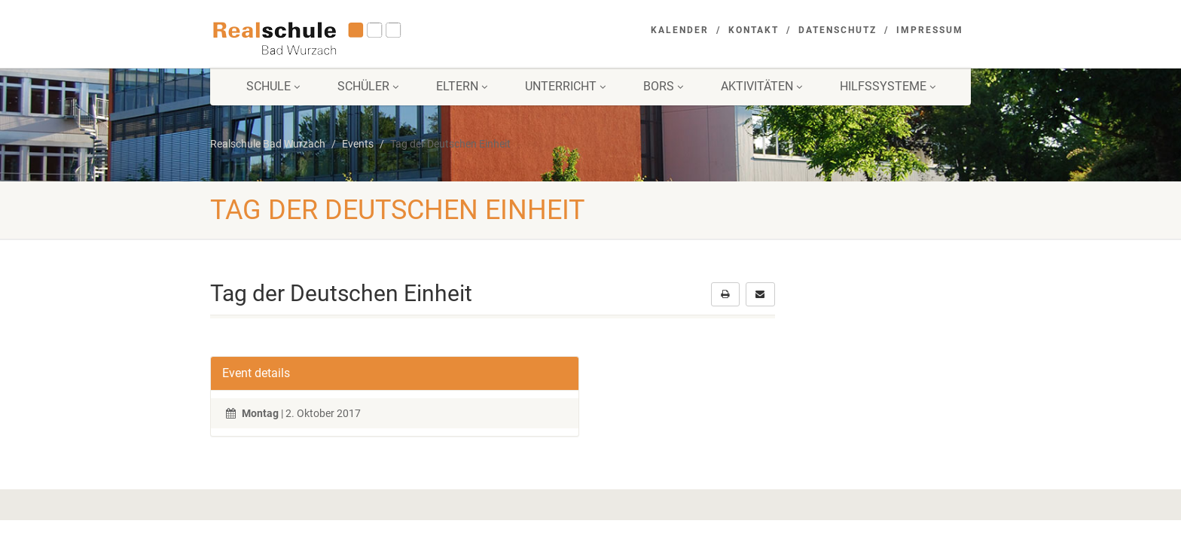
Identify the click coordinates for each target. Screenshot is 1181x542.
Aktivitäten (761, 86)
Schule (273, 86)
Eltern (461, 86)
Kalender (680, 30)
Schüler (367, 86)
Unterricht (565, 86)
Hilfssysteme (887, 86)
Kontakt (753, 30)
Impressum (929, 30)
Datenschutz (837, 30)
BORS (663, 86)
